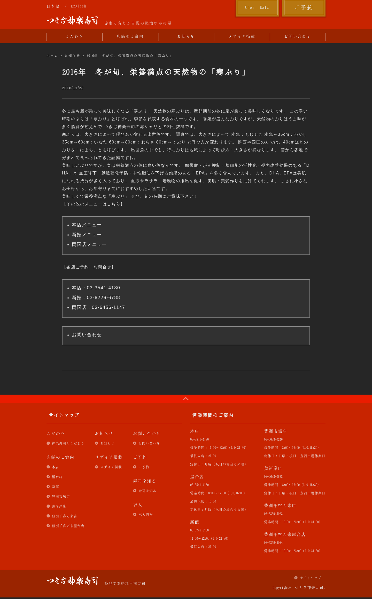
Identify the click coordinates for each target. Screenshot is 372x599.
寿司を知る (147, 490)
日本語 (53, 6)
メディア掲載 (241, 36)
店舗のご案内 (130, 36)
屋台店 (57, 476)
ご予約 (304, 7)
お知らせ (186, 36)
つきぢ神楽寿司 (72, 20)
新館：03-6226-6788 (96, 297)
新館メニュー (87, 234)
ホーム (52, 55)
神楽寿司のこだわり (68, 443)
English (78, 6)
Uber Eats (257, 7)
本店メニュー (87, 224)
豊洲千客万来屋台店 (68, 526)
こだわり (74, 36)
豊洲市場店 (61, 496)
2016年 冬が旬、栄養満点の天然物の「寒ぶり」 (130, 55)
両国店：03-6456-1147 (98, 307)
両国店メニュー (89, 244)
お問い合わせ (297, 36)
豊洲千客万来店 (64, 516)
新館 (55, 486)
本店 (55, 467)
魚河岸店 (59, 506)
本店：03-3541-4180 (96, 287)
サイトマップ (310, 578)
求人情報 (145, 514)
